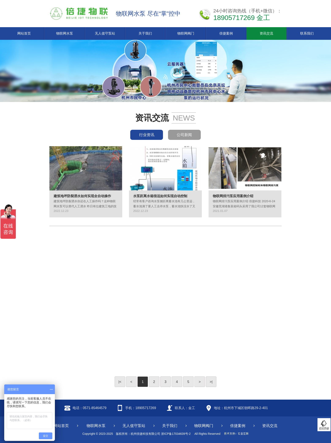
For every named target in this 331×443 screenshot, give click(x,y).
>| (211, 382)
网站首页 (24, 33)
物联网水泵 (64, 33)
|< (119, 382)
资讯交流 (266, 33)
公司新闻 (184, 135)
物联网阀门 (185, 33)
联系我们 (307, 33)
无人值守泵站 (105, 33)
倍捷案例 (226, 33)
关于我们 (145, 33)
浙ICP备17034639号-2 (176, 433)
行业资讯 (146, 135)
